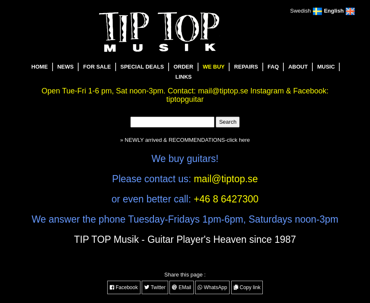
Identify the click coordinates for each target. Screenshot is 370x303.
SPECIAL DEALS (142, 67)
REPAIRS (246, 67)
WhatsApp (212, 287)
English (339, 11)
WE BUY (214, 67)
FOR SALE (97, 67)
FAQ (273, 67)
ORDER (183, 67)
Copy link (247, 287)
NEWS (65, 67)
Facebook (124, 287)
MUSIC (326, 67)
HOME (40, 67)
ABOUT (298, 67)
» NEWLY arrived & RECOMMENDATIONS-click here (185, 140)
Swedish (306, 11)
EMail (181, 287)
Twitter (154, 287)
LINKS (183, 77)
